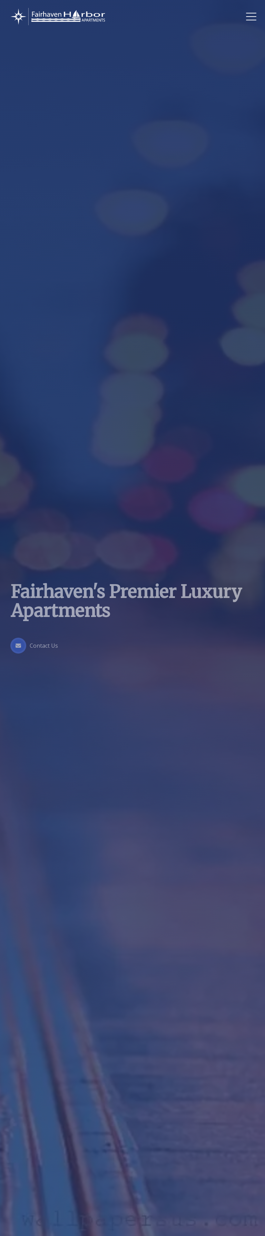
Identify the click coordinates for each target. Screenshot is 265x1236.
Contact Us (34, 646)
